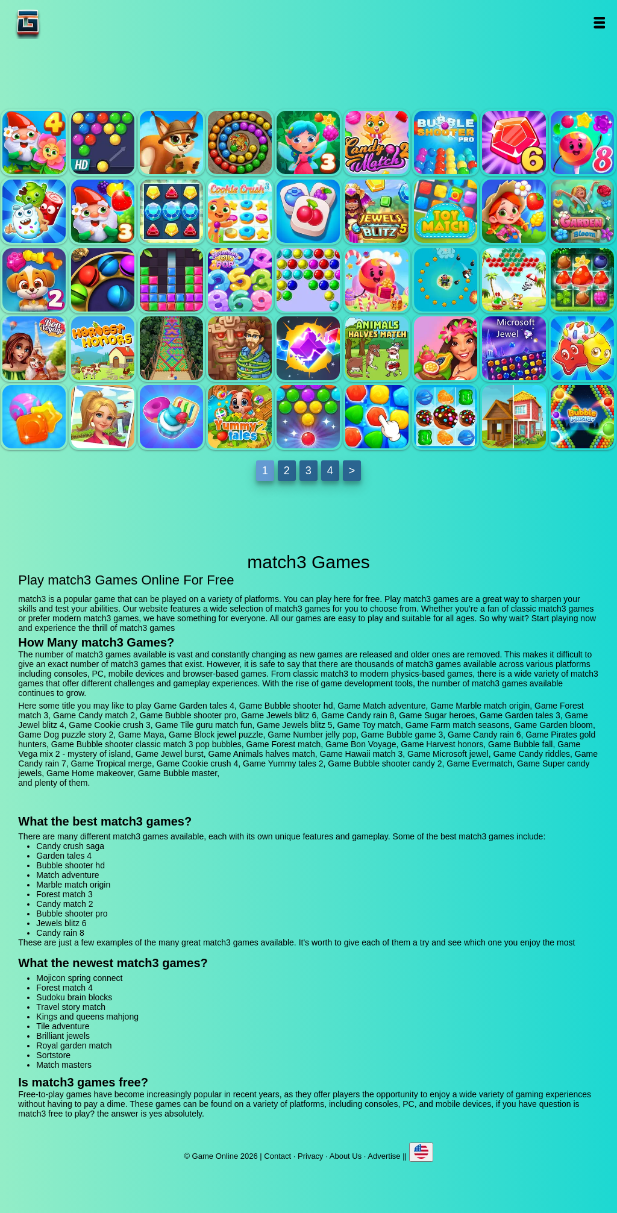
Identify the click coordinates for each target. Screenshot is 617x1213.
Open (599, 22)
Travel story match (70, 1007)
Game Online (65, 22)
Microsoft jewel (513, 348)
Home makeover (513, 416)
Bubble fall (171, 348)
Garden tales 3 (102, 211)
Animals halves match (377, 348)
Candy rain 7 (34, 416)
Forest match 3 (308, 142)
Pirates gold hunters (445, 280)
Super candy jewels (445, 416)
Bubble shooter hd (102, 142)
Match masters (64, 1065)
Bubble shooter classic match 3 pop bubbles (513, 280)
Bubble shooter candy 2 (308, 416)
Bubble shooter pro (445, 142)
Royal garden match (73, 1045)
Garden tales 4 (34, 142)
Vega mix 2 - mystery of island (239, 348)
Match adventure (171, 142)
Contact (277, 1156)
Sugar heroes (34, 211)
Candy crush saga (70, 846)
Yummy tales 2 (239, 416)
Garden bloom (582, 211)
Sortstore (53, 1055)
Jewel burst (308, 348)
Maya (102, 280)
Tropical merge (102, 416)
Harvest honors (102, 348)
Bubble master (582, 416)
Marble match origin (239, 142)
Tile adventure (62, 1026)
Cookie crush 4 (171, 416)
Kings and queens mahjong (87, 1016)
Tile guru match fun (308, 211)
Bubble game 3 (308, 280)
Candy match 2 (377, 142)
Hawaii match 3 (445, 348)
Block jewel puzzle (171, 280)
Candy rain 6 (377, 280)
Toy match (445, 211)
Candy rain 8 (582, 142)
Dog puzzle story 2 (34, 280)
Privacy (311, 1156)
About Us (346, 1156)
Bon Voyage (34, 348)
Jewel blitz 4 (171, 211)
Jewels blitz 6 (513, 142)
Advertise (384, 1156)
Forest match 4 (64, 987)
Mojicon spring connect (79, 978)
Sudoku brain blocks (74, 997)
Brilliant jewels (63, 1036)
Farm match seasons (513, 211)
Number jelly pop (239, 280)
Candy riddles (582, 348)
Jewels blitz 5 (377, 211)
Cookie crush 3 (239, 211)
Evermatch (377, 416)
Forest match (582, 280)
